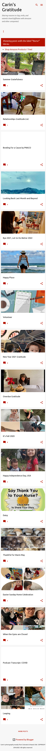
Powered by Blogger (23, 740)
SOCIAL (4, 31)
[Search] (36, 5)
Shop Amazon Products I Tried (18, 49)
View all (6, 44)
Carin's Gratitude (12, 7)
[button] (41, 85)
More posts (23, 731)
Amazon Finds (30, 31)
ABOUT (15, 31)
